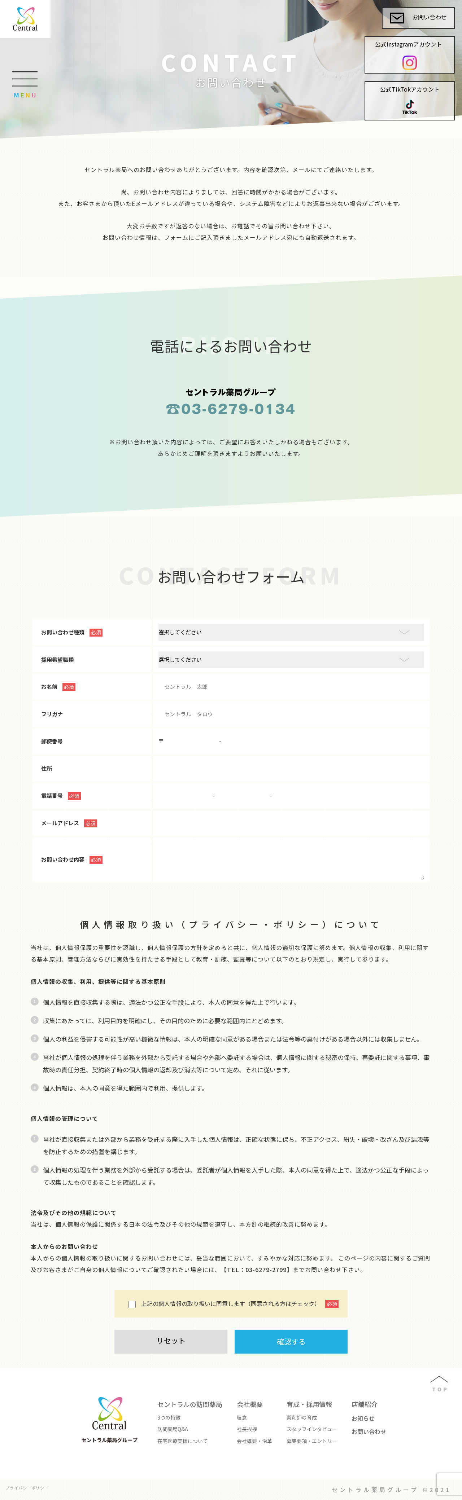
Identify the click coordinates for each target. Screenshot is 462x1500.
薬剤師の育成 (302, 1417)
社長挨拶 (247, 1429)
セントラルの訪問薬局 (189, 1404)
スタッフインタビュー (312, 1429)
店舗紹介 (365, 1404)
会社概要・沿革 (254, 1440)
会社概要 (250, 1404)
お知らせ (363, 1418)
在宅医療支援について (182, 1440)
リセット (171, 1340)
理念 (242, 1417)
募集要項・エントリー (312, 1440)
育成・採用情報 (309, 1404)
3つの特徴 (168, 1417)
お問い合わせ (418, 18)
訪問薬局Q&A (172, 1429)
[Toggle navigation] (25, 69)
